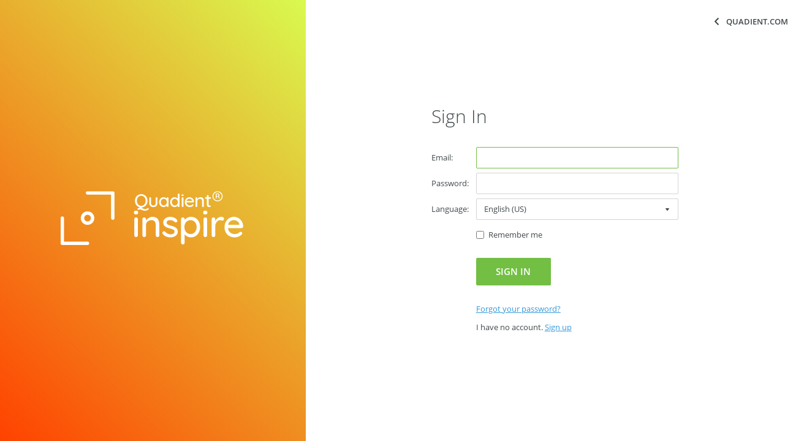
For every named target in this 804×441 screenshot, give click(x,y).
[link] (518, 308)
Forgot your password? (518, 308)
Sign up (558, 327)
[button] (513, 271)
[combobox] (577, 209)
